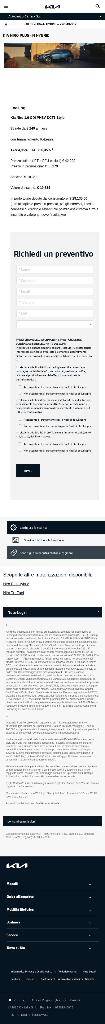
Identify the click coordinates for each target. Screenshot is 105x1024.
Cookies (15, 978)
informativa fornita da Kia (32, 355)
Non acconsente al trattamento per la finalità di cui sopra (55, 393)
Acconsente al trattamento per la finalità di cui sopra (52, 386)
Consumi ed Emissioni (21, 821)
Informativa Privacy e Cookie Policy (31, 971)
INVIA (27, 470)
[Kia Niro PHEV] (54, 65)
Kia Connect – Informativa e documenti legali (67, 978)
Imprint (30, 978)
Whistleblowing (67, 971)
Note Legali (89, 971)
